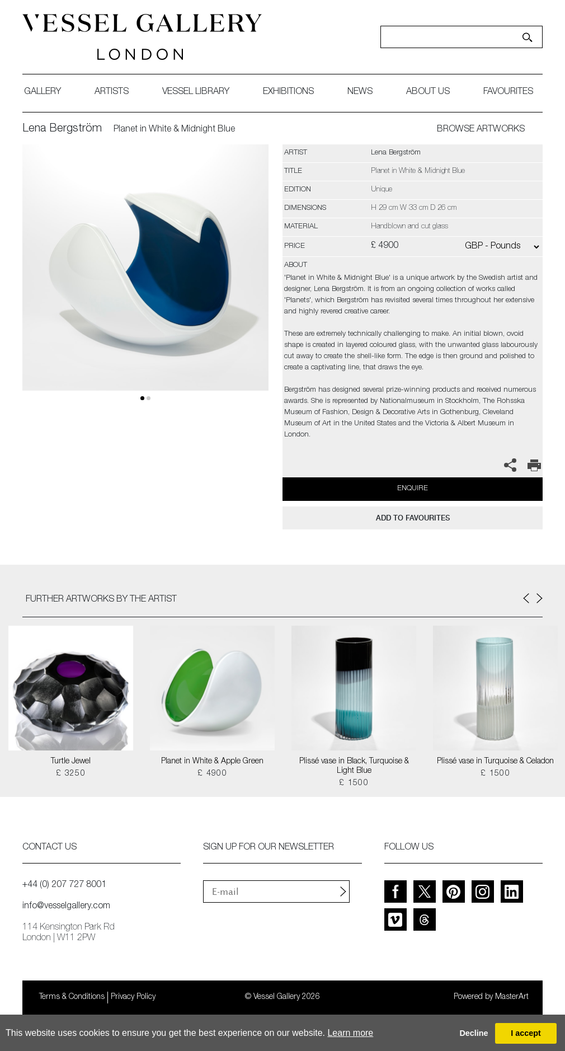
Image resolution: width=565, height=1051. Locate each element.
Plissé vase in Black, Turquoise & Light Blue (354, 766)
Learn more (350, 1033)
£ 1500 (354, 783)
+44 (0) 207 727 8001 (64, 885)
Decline (473, 1033)
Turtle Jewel (71, 762)
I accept (526, 1033)
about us (428, 92)
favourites (508, 92)
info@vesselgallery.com (66, 906)
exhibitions (288, 92)
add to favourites (413, 518)
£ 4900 (212, 774)
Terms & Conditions (72, 997)
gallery (42, 92)
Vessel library (195, 92)
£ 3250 (71, 774)
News (360, 92)
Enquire (412, 488)
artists (112, 92)
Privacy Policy (133, 997)
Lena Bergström (62, 129)
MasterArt (512, 997)
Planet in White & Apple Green (212, 762)
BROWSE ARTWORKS (481, 129)
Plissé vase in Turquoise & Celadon (495, 762)
